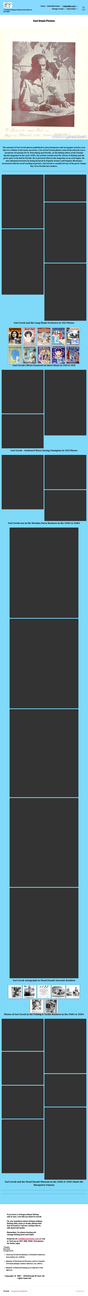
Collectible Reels (53, 6)
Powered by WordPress (19, 1291)
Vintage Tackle (58, 9)
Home (43, 6)
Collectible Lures (69, 6)
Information (71, 9)
